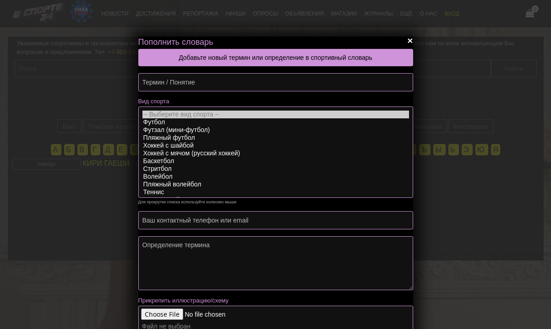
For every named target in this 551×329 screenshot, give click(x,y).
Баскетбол (275, 161)
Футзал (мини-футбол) (275, 130)
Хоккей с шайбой (275, 145)
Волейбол (275, 176)
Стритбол (275, 169)
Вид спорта (153, 101)
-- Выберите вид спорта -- (275, 114)
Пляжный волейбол (275, 184)
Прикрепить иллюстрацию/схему (183, 300)
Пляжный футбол (275, 138)
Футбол (275, 122)
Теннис (275, 192)
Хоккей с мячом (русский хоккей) (275, 153)
